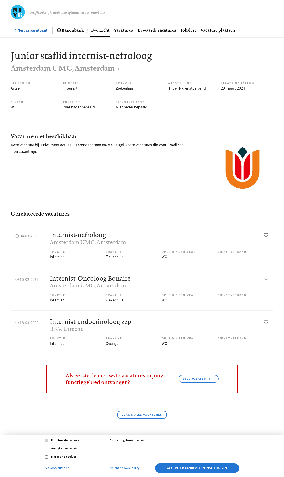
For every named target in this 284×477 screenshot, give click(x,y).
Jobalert (188, 30)
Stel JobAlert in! (198, 379)
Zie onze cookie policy (125, 468)
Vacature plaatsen (218, 30)
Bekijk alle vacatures (142, 415)
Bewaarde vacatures (157, 30)
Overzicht (99, 30)
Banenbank (72, 30)
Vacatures (123, 30)
